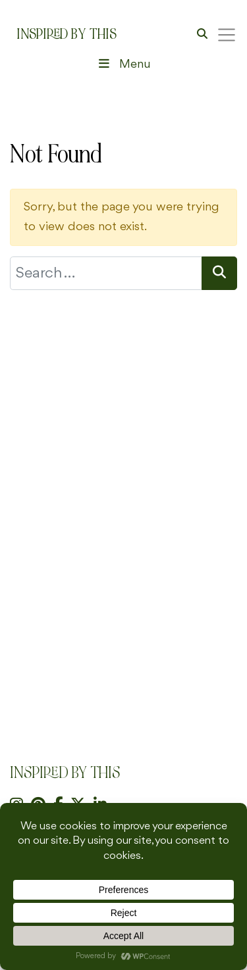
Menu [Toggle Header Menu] (123, 64)
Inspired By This (66, 34)
